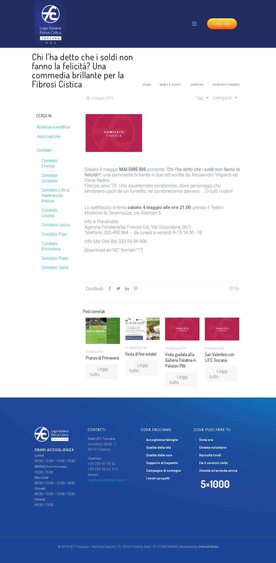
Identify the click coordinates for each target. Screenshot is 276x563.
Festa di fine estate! (141, 354)
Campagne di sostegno (163, 470)
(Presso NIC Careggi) (56, 466)
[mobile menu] (194, 24)
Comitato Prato (55, 258)
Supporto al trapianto (162, 463)
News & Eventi (170, 84)
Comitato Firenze (226, 84)
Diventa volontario (213, 447)
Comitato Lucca (55, 225)
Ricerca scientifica (53, 127)
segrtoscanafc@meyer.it (107, 480)
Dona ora (206, 440)
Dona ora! (222, 24)
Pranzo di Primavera (102, 358)
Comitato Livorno (50, 213)
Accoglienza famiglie (162, 440)
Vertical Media (208, 547)
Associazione (49, 136)
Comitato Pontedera (51, 246)
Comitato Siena (55, 267)
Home (147, 84)
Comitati (197, 84)
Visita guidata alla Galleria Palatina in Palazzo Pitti (180, 360)
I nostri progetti (158, 478)
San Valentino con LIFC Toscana (219, 357)
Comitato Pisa (54, 234)
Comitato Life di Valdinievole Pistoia (55, 195)
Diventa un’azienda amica (218, 470)
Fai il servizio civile (213, 463)
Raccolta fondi (210, 455)
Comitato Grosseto (50, 178)
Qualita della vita (158, 447)
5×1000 (215, 483)
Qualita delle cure (159, 455)
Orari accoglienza (54, 450)
